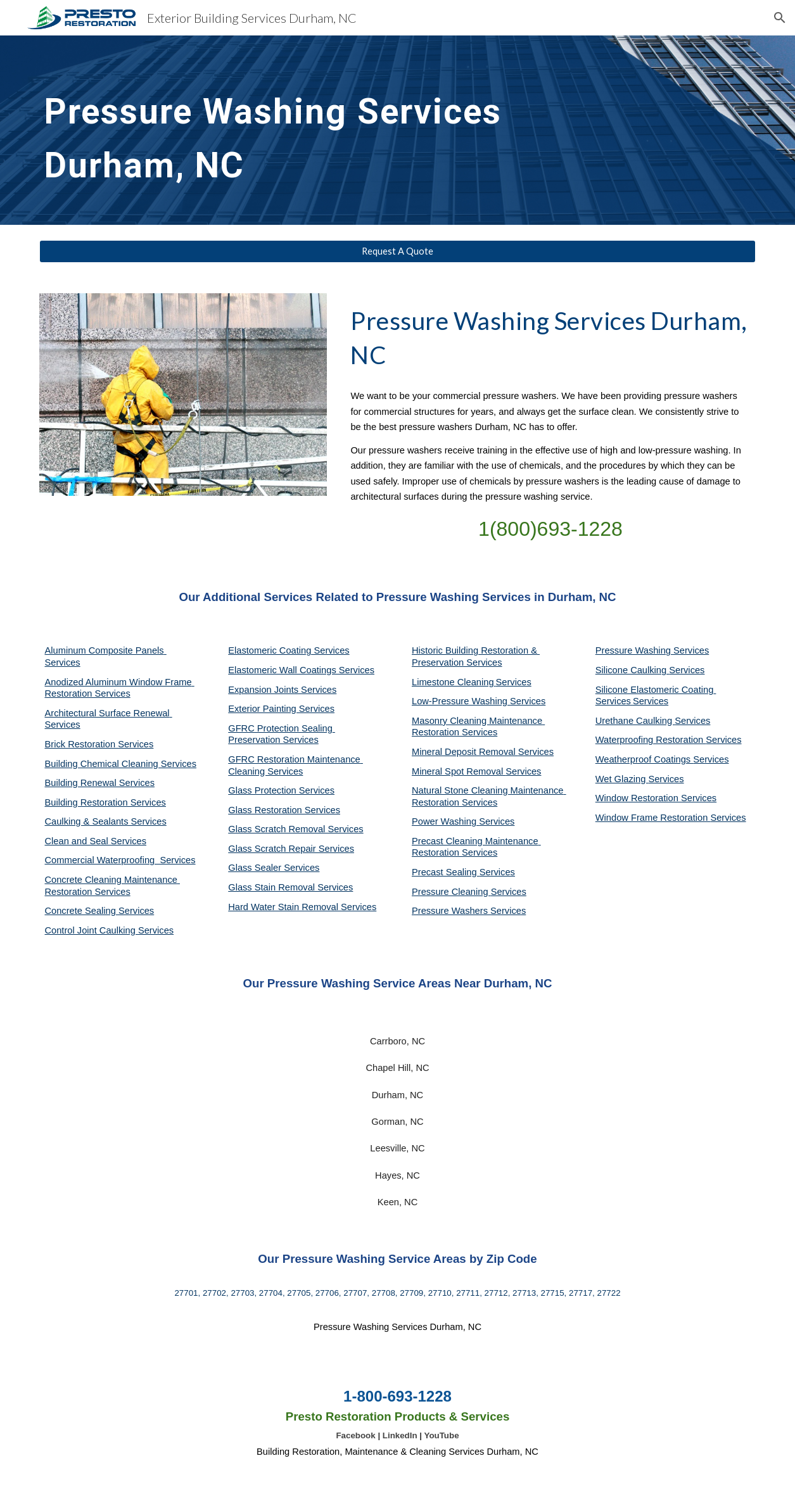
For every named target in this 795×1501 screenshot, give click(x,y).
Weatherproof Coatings (644, 759)
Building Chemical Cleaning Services (120, 764)
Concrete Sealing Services (99, 911)
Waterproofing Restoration (650, 740)
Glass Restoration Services (284, 810)
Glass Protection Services (281, 790)
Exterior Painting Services (281, 709)
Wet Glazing (622, 779)
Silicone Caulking (632, 670)
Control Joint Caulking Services (109, 930)
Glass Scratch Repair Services (291, 849)
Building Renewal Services (99, 783)
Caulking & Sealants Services (105, 821)
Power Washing (445, 821)
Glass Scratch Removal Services (295, 829)
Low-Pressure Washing (461, 701)
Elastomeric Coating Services (288, 650)
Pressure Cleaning (451, 892)
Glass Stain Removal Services (290, 887)
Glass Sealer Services (273, 868)
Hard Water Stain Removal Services (302, 907)
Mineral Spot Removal (459, 771)
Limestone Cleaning (453, 682)
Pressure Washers (451, 911)
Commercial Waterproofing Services (119, 860)
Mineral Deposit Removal (465, 752)
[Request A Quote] (397, 251)
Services (513, 682)
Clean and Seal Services (95, 841)
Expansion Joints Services (282, 690)
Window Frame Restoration (653, 818)
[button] (780, 18)
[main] (305, 130)
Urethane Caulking (635, 721)
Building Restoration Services (104, 802)
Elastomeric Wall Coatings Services (301, 670)
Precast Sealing (446, 872)
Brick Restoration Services (98, 744)
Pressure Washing (634, 650)
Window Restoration (638, 798)
